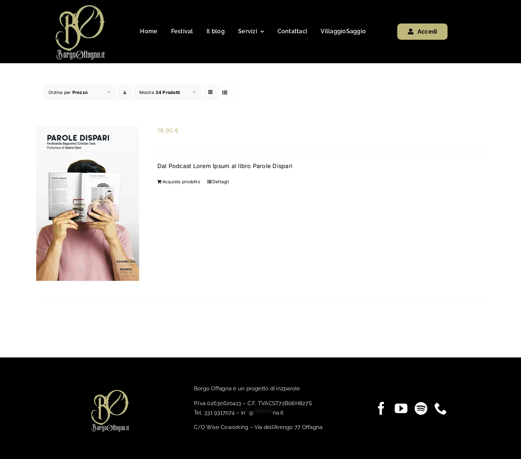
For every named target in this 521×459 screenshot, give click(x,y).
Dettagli (220, 181)
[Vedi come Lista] (225, 92)
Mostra (159, 92)
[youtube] (401, 408)
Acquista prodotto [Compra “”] (181, 181)
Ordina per (68, 92)
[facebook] (381, 408)
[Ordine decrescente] (125, 92)
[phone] (441, 408)
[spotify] (421, 408)
